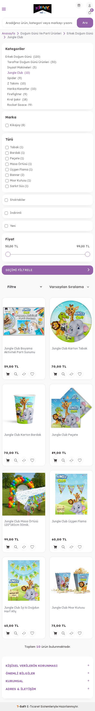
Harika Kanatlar (21, 89)
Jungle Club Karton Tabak (69, 348)
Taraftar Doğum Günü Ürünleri (31, 62)
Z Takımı (16, 83)
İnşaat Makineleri (22, 67)
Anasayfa (8, 33)
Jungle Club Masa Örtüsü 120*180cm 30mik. (21, 523)
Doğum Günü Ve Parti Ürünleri (40, 33)
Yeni (10, 226)
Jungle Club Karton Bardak (22, 434)
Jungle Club (18, 72)
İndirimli (13, 213)
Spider (14, 78)
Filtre (24, 287)
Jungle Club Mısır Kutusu (68, 607)
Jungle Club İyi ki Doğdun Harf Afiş (21, 609)
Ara (85, 22)
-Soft (22, 706)
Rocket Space (19, 105)
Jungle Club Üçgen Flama (69, 521)
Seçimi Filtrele (47, 270)
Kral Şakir (17, 99)
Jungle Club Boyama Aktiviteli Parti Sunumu (19, 350)
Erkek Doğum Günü (80, 33)
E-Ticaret (33, 706)
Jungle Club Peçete (65, 434)
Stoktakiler (15, 200)
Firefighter (17, 94)
